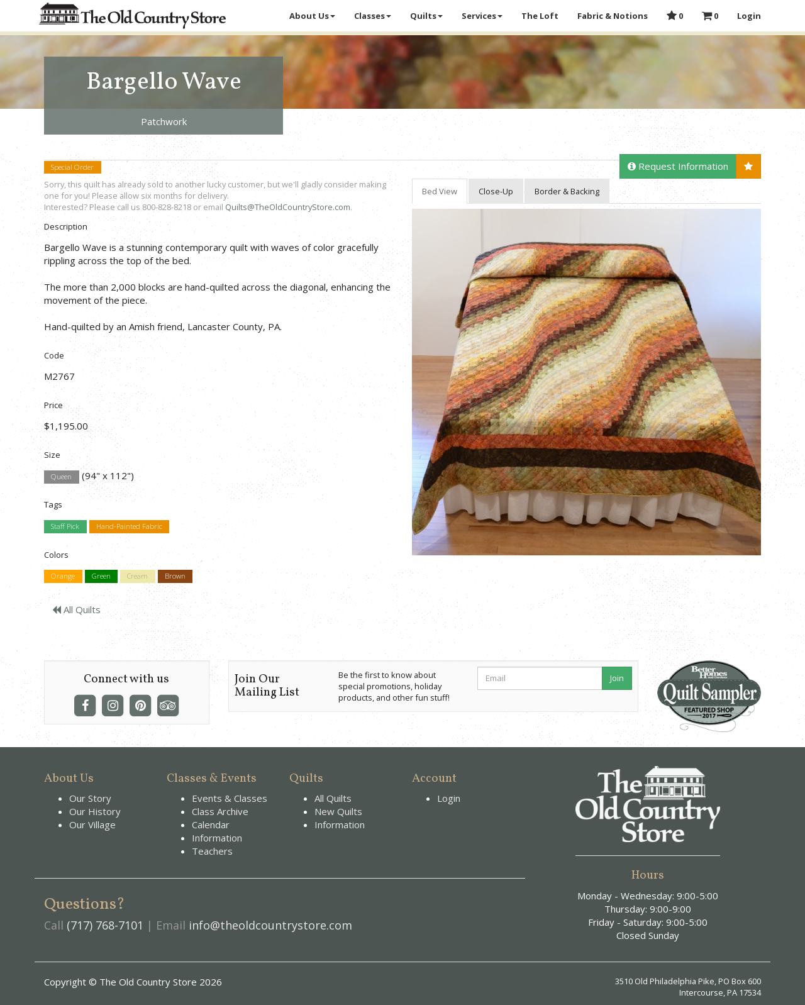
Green (101, 576)
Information (217, 837)
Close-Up (496, 191)
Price (53, 405)
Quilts (426, 15)
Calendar (211, 824)
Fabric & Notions (612, 15)
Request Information (678, 166)
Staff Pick (65, 526)
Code (54, 355)
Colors (56, 554)
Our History (95, 811)
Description (65, 226)
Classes (372, 15)
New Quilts (338, 811)
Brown (175, 576)
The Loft (539, 15)
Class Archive (220, 811)
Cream (137, 576)
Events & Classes (229, 798)
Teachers (212, 851)
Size (52, 454)
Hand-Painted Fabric (129, 526)
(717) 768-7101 (105, 925)
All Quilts (76, 609)
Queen (61, 476)
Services (482, 15)
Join (617, 678)
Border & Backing (567, 191)
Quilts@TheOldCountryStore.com (287, 207)
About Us (312, 15)
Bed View (439, 191)
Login (749, 15)
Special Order (72, 167)
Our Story (90, 798)
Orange (63, 576)
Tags (53, 504)
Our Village (92, 824)
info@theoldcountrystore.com (270, 925)
